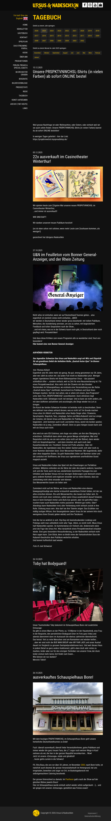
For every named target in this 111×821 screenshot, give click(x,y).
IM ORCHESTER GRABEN (21, 73)
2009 (97, 36)
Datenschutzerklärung (92, 816)
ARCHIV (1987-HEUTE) (18, 104)
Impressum (92, 813)
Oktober (46, 53)
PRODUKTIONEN (21, 61)
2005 (59, 41)
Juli (72, 53)
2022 (67, 31)
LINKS (25, 108)
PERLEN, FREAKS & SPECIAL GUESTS (20, 66)
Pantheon (69, 779)
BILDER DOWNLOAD (19, 83)
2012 (74, 36)
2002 (82, 41)
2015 (52, 36)
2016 (44, 36)
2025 (44, 31)
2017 (36, 36)
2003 (74, 41)
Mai (84, 53)
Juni (78, 53)
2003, (83, 765)
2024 (52, 31)
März (90, 53)
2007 (44, 41)
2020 (82, 31)
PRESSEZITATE (21, 87)
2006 (52, 41)
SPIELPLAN (23, 41)
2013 (67, 36)
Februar (97, 53)
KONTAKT (23, 37)
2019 (90, 31)
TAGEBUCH (23, 96)
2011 (82, 36)
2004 (67, 41)
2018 (97, 31)
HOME (25, 25)
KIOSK (25, 52)
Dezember (37, 53)
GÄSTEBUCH (22, 33)
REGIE (25, 91)
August (65, 53)
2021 (74, 31)
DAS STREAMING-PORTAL (20, 47)
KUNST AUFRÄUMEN (19, 100)
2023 (59, 31)
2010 (90, 36)
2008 (36, 41)
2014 (59, 36)
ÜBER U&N (23, 57)
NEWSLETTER (22, 29)
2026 (36, 31)
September (56, 53)
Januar (36, 57)
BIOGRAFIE (23, 79)
